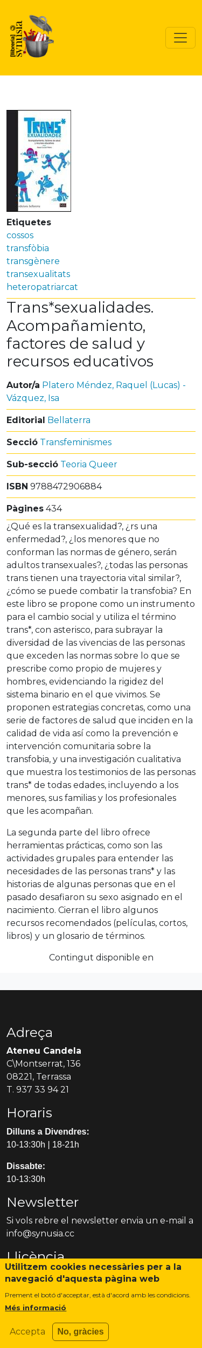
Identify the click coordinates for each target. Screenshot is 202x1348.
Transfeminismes (76, 442)
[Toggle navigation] (180, 38)
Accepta (27, 1337)
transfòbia (27, 248)
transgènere (33, 261)
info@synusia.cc (40, 1233)
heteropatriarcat (42, 287)
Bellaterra (68, 420)
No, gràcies (80, 1337)
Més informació (35, 1313)
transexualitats (38, 274)
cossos (19, 235)
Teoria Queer (88, 464)
